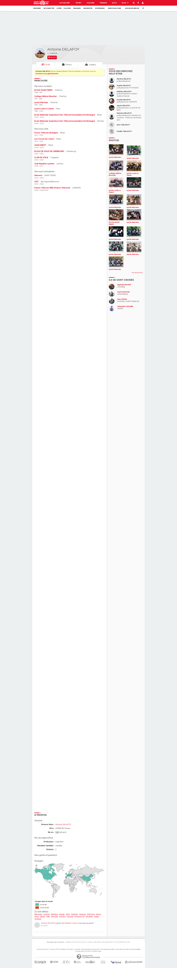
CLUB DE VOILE (41, 157)
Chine (68, 914)
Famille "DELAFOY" (124, 131)
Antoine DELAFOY (48, 923)
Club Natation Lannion (44, 164)
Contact (52, 949)
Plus (125, 3)
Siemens (38, 175)
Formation (70, 949)
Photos (68, 65)
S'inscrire (37, 8)
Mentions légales (135, 949)
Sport (78, 3)
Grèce (36, 916)
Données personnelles (107, 949)
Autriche (47, 914)
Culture (90, 3)
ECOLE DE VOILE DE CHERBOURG (49, 151)
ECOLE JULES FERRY (43, 90)
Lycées (59, 8)
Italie (48, 916)
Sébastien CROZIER (125, 306)
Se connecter (48, 8)
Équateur (74, 914)
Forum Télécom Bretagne (46, 133)
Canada (61, 914)
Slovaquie (89, 916)
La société (77, 949)
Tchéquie (37, 919)
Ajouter (53, 57)
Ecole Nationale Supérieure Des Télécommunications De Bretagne (64, 115)
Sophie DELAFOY (124, 86)
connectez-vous (87, 71)
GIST (36, 182)
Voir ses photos (137, 273)
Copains (92, 65)
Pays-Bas (54, 916)
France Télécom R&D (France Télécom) (52, 188)
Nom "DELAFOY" (123, 125)
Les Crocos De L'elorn (44, 139)
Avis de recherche (132, 8)
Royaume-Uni (79, 916)
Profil (47, 65)
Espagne (82, 914)
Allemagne (38, 914)
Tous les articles (85, 949)
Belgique (54, 914)
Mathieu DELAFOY (124, 92)
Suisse (96, 916)
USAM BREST (40, 145)
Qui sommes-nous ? (43, 949)
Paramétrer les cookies (122, 949)
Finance (103, 3)
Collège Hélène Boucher (45, 96)
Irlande (42, 916)
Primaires (77, 8)
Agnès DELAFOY (123, 106)
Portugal (70, 916)
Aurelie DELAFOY (124, 100)
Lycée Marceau (41, 102)
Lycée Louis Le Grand (44, 109)
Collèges (67, 8)
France (98, 914)
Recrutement (96, 949)
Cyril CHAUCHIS (123, 292)
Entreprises (100, 8)
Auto (114, 3)
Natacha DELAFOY (124, 113)
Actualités (64, 3)
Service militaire (114, 8)
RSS (57, 949)
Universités (87, 8)
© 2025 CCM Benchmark (93, 951)
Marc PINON (122, 299)
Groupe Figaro (80, 951)
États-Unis (91, 914)
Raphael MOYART (124, 285)
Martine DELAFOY (124, 79)
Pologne (62, 916)
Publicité (62, 949)
